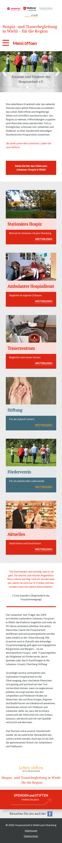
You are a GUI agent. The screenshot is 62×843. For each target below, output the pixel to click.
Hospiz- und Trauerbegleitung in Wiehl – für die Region (29, 29)
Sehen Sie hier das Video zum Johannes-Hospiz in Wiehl (31, 167)
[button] (4, 71)
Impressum (31, 830)
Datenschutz (31, 836)
